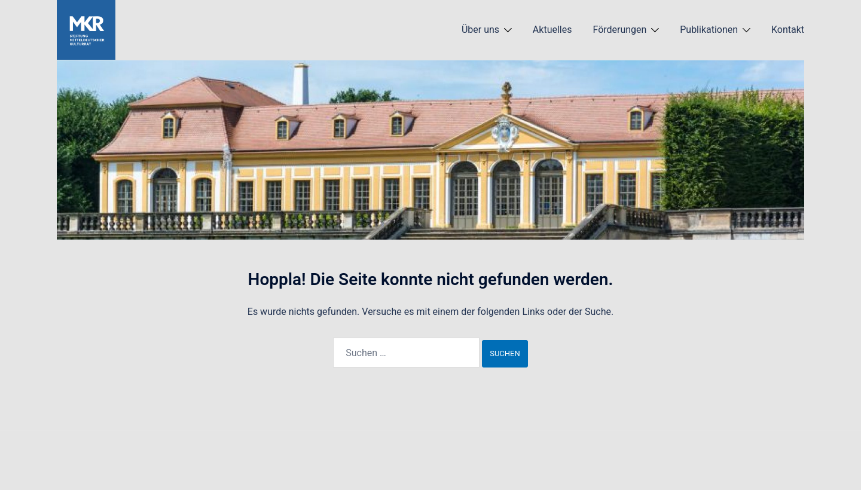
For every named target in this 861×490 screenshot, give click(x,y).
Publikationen (709, 29)
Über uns (480, 29)
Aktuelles (552, 29)
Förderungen (619, 29)
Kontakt (787, 29)
